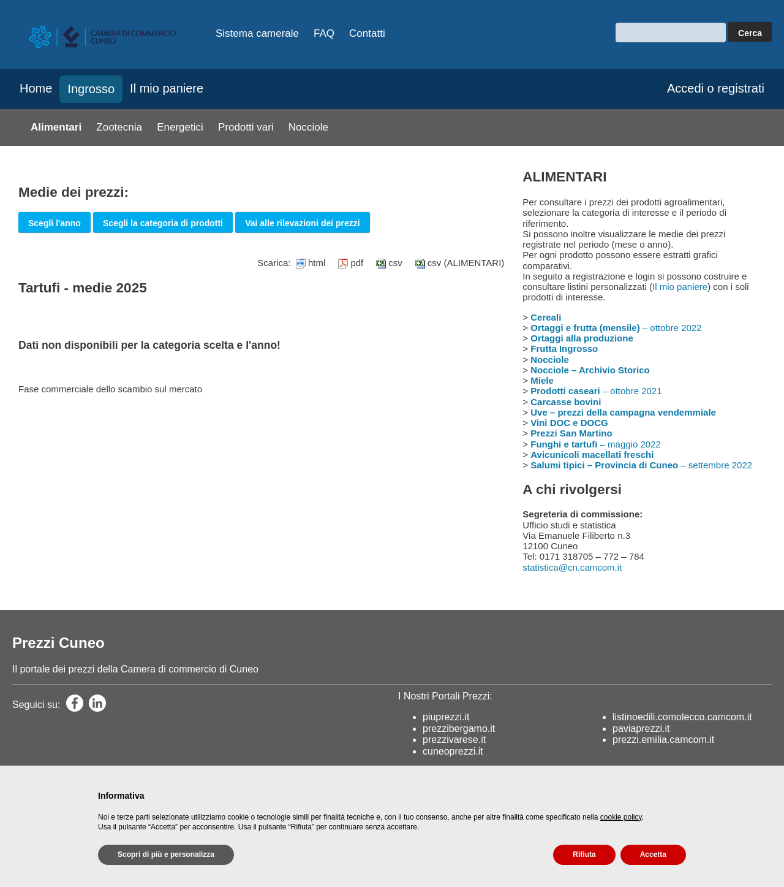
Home (36, 88)
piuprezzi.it (446, 717)
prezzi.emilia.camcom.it (663, 739)
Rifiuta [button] (584, 854)
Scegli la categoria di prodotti (163, 223)
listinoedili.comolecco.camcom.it (682, 717)
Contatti (367, 33)
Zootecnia (119, 127)
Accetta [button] (653, 854)
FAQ (324, 33)
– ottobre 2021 (596, 391)
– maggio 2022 (595, 444)
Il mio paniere (166, 88)
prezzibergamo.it (459, 728)
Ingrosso (91, 89)
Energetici (180, 127)
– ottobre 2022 (615, 327)
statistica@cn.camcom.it (572, 567)
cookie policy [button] (621, 817)
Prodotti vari (246, 127)
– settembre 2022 (641, 465)
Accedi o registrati (715, 88)
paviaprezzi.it (640, 728)
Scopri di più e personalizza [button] (166, 854)
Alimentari (56, 127)
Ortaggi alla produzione (581, 338)
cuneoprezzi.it (453, 751)
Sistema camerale (257, 33)
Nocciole (308, 127)
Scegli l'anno (54, 223)
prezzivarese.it (454, 739)
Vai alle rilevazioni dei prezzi (302, 223)
